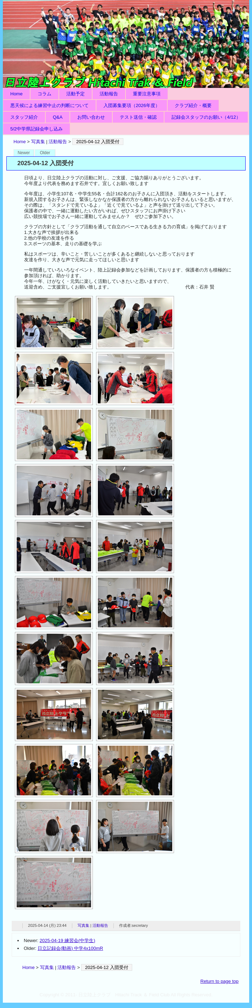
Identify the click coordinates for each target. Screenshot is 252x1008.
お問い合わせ (91, 117)
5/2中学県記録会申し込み (36, 128)
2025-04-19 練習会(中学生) (67, 940)
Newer (24, 152)
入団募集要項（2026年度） (131, 105)
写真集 (38, 141)
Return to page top (219, 981)
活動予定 (75, 93)
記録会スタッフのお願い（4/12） (206, 117)
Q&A (57, 117)
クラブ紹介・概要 (193, 105)
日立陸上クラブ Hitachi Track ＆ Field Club (126, 44)
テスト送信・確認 (138, 117)
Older (45, 152)
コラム (44, 93)
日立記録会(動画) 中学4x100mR (70, 948)
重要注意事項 (147, 93)
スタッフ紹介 (24, 117)
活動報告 (109, 93)
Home (16, 93)
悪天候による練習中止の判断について (49, 105)
